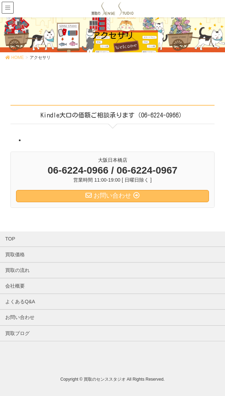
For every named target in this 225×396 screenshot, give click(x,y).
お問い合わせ (20, 317)
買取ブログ (17, 333)
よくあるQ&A (20, 301)
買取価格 (15, 254)
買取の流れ (17, 270)
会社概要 (15, 286)
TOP (10, 239)
